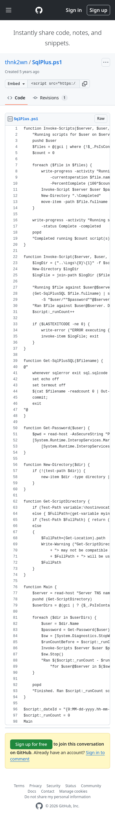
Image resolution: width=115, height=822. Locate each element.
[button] (84, 83)
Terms (19, 785)
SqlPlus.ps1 (47, 62)
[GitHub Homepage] (39, 806)
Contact (47, 791)
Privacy (35, 785)
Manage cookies (73, 791)
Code (16, 98)
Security (53, 785)
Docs (32, 791)
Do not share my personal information (58, 796)
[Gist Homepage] (39, 10)
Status (70, 785)
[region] (57, 425)
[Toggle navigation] (8, 10)
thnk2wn (16, 62)
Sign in (74, 10)
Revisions (50, 98)
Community (91, 785)
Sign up (98, 10)
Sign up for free (31, 744)
